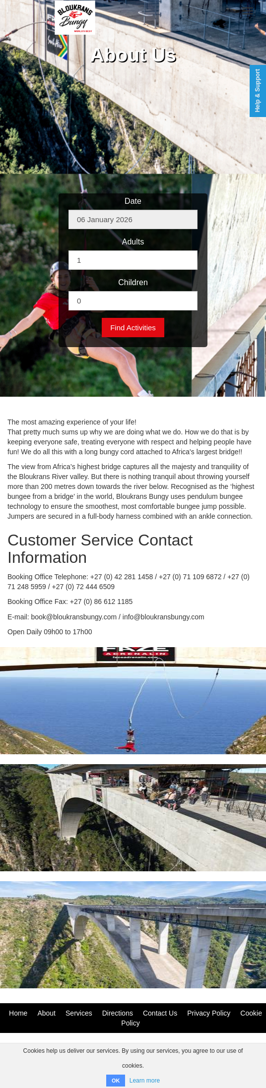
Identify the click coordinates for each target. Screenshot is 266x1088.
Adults (133, 242)
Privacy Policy (208, 1013)
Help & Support (257, 90)
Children (133, 282)
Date (133, 201)
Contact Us (160, 1013)
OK (116, 1081)
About (46, 1013)
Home (18, 1013)
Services (79, 1013)
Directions (117, 1013)
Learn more (145, 1080)
